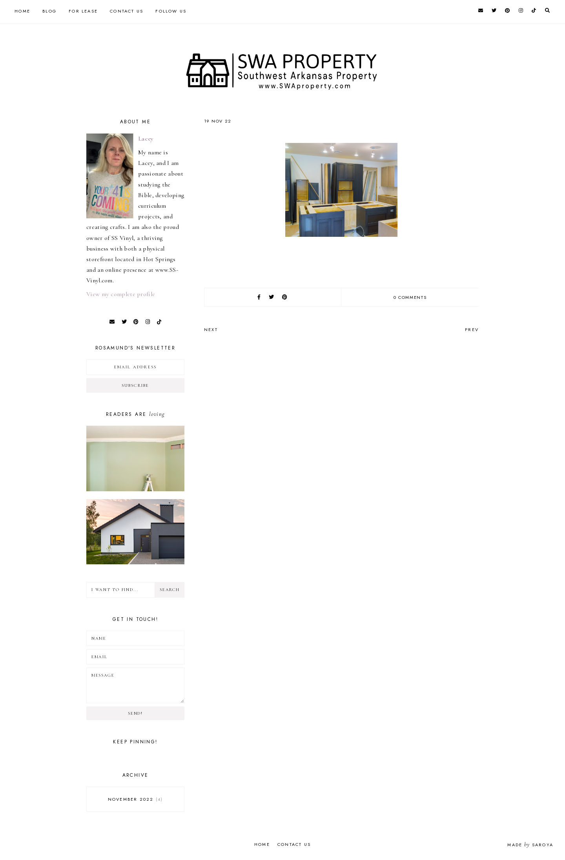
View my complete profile (120, 294)
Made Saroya (530, 845)
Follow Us (170, 11)
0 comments (410, 297)
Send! (135, 713)
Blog (49, 11)
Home (22, 11)
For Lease (83, 11)
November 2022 (135, 799)
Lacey (146, 139)
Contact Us (126, 11)
